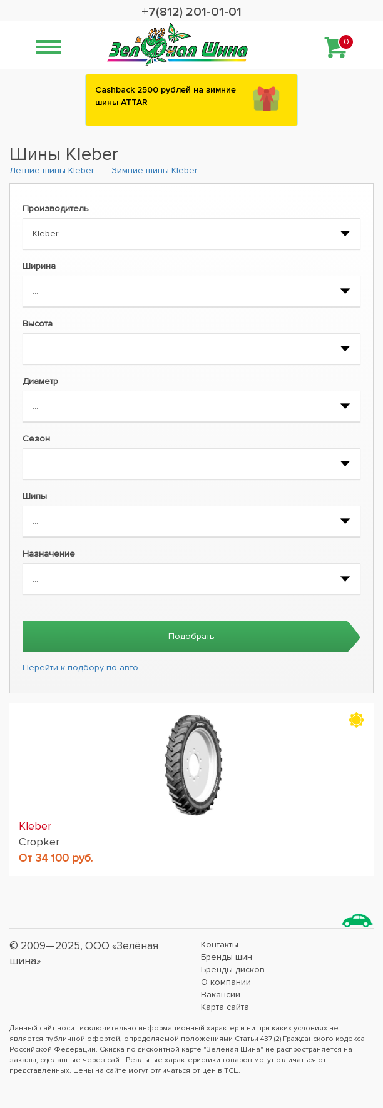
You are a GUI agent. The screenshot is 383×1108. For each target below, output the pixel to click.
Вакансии (220, 994)
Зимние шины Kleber (154, 170)
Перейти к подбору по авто (80, 667)
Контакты (219, 944)
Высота (38, 323)
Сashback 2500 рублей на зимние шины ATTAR (165, 96)
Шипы (35, 496)
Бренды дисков (233, 969)
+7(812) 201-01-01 (191, 11)
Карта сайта (225, 1007)
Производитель (56, 208)
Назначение (49, 553)
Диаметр (40, 381)
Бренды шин (226, 957)
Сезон (36, 438)
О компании (226, 982)
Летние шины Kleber (51, 170)
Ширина (39, 266)
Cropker (39, 842)
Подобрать (191, 636)
